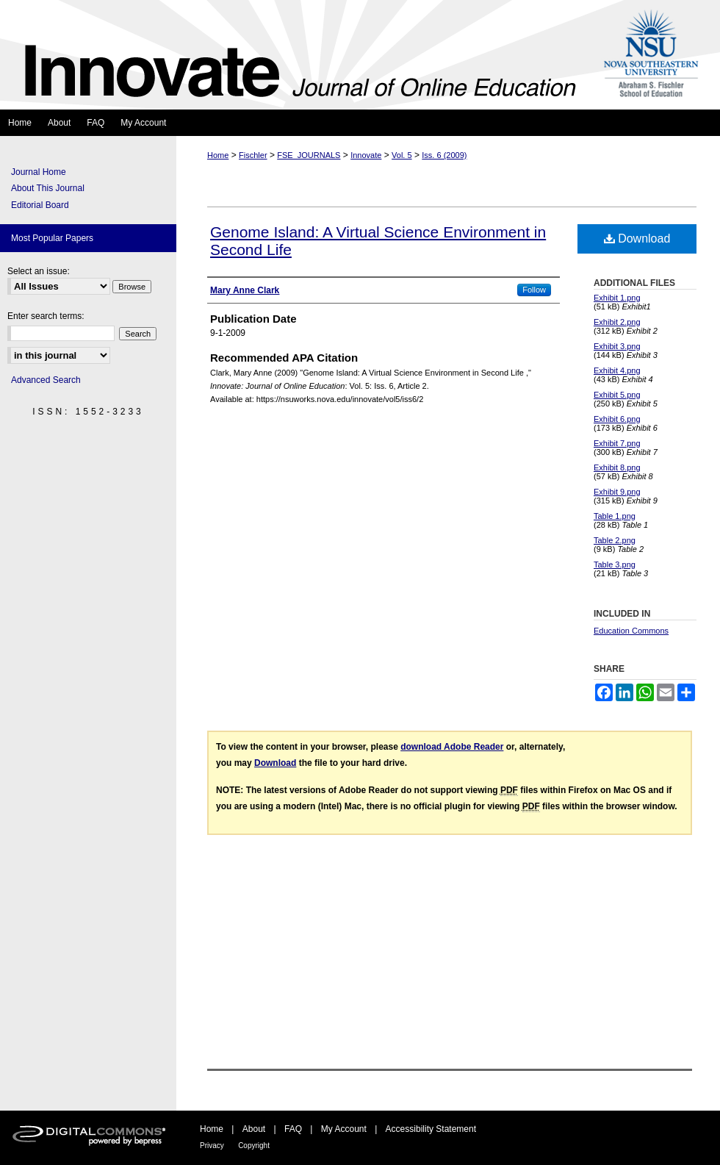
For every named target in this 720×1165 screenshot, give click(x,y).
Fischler (253, 155)
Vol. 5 (402, 155)
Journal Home (38, 172)
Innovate (365, 155)
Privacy (212, 1145)
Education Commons (631, 630)
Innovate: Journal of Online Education (296, 55)
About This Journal (47, 188)
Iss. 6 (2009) (444, 155)
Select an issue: (38, 271)
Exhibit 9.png (617, 491)
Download (637, 238)
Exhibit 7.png (617, 443)
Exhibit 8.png (617, 467)
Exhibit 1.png (617, 297)
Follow (534, 289)
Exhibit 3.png (617, 346)
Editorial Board (40, 205)
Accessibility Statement (431, 1129)
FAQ (293, 1129)
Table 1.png (615, 516)
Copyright (254, 1145)
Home (217, 155)
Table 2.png (615, 540)
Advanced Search (46, 380)
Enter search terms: (45, 316)
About (253, 1129)
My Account (344, 1129)
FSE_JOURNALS (308, 155)
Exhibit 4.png (617, 370)
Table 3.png (615, 564)
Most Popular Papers (52, 238)
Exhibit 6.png (617, 419)
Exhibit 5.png (617, 394)
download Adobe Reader (451, 747)
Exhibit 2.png (617, 322)
